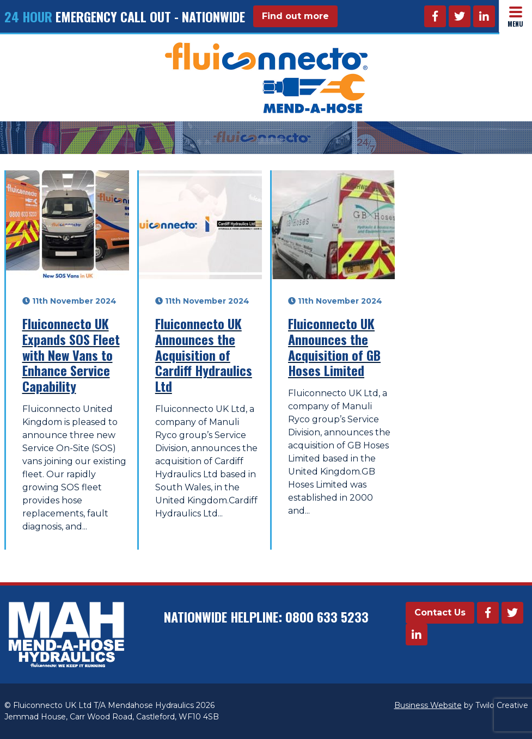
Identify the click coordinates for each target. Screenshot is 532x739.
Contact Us (440, 612)
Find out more (295, 16)
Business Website (428, 705)
